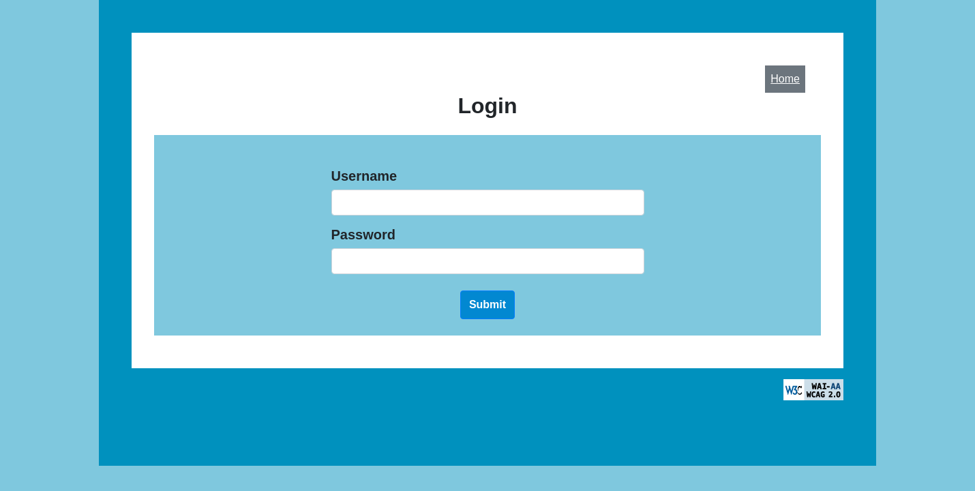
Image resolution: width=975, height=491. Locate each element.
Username (364, 175)
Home (785, 79)
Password (363, 234)
